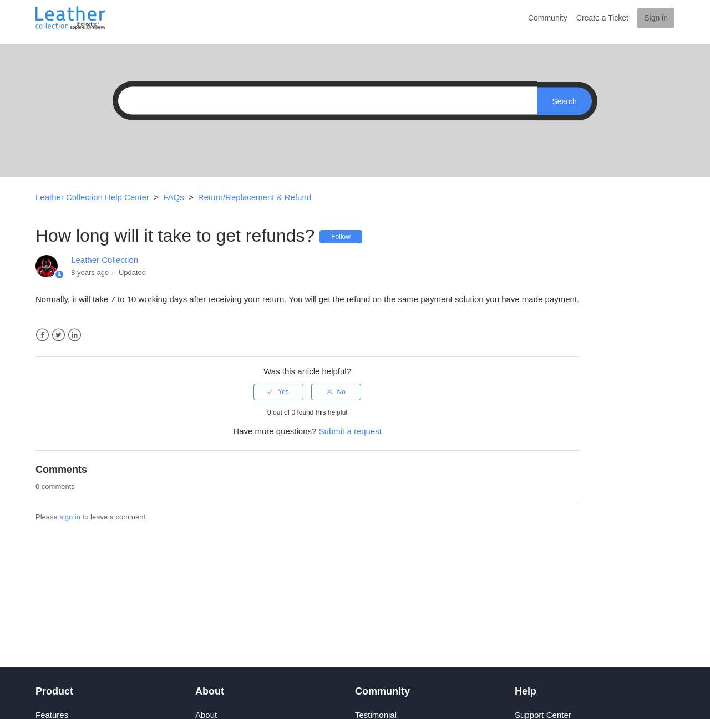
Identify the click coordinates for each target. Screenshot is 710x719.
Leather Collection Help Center (92, 197)
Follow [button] (341, 237)
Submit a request (350, 431)
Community (547, 17)
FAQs (173, 197)
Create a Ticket (602, 17)
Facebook (42, 335)
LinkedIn (75, 335)
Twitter (58, 335)
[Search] (325, 100)
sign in (69, 517)
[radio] (278, 392)
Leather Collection (104, 259)
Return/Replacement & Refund (254, 197)
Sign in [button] (656, 17)
